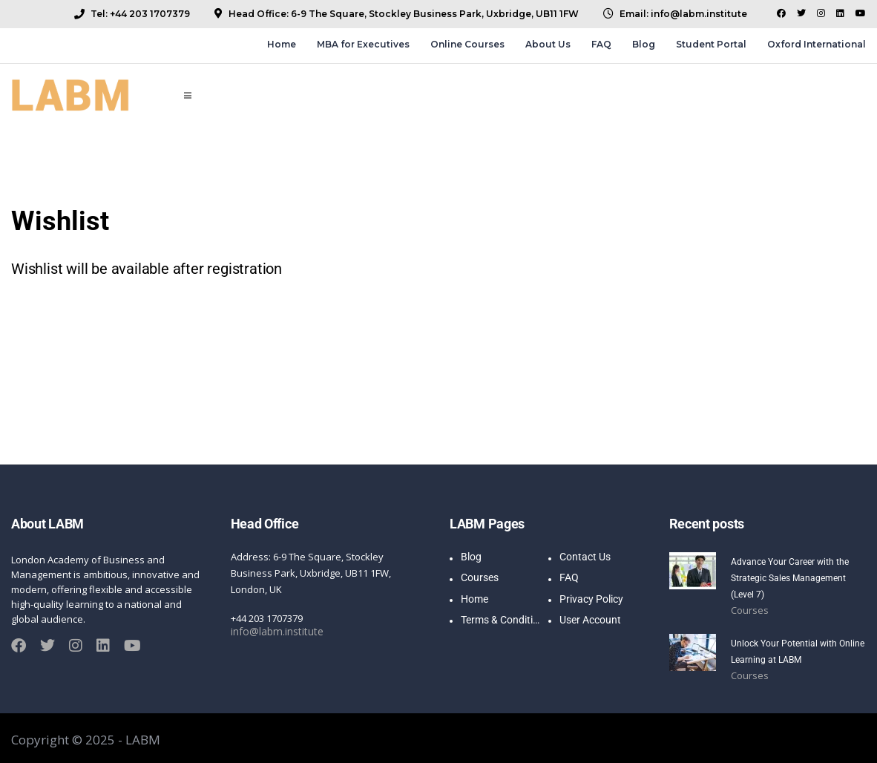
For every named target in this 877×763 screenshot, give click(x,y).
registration (244, 269)
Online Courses (467, 44)
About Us (548, 44)
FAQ (601, 44)
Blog (643, 44)
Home (281, 44)
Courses (750, 610)
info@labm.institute (274, 631)
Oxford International (816, 44)
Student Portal (711, 44)
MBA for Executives (363, 44)
